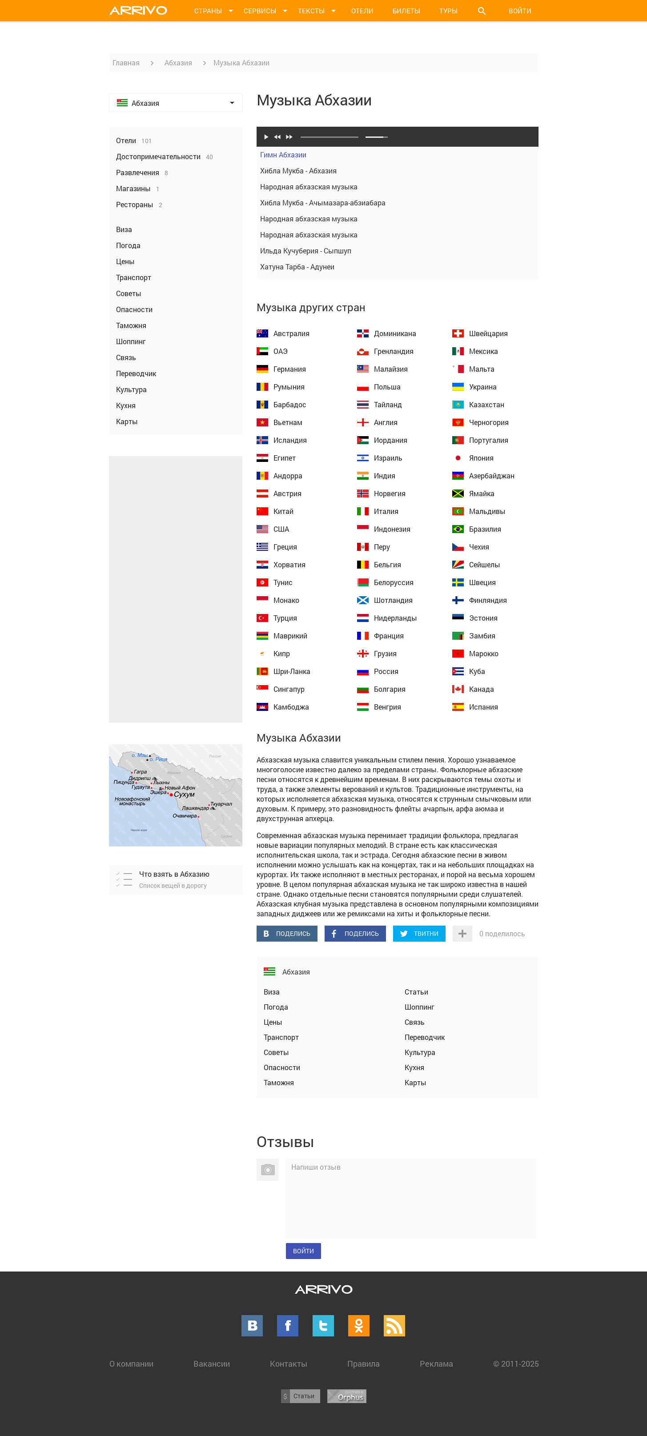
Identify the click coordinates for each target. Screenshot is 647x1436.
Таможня (279, 1082)
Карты (415, 1082)
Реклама (436, 1363)
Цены (273, 1022)
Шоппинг (419, 1006)
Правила (363, 1363)
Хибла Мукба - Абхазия (397, 171)
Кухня (414, 1067)
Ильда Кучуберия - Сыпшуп (397, 251)
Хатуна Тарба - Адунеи (397, 267)
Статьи (416, 991)
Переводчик (425, 1037)
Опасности (282, 1067)
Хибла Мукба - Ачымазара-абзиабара (397, 203)
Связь (415, 1022)
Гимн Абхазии (397, 155)
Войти (520, 10)
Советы (276, 1052)
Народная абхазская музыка (397, 187)
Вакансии (211, 1363)
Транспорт (281, 1037)
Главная (126, 62)
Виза (272, 991)
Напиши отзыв (316, 1166)
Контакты (288, 1363)
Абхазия (178, 62)
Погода (276, 1006)
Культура (420, 1052)
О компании (131, 1363)
